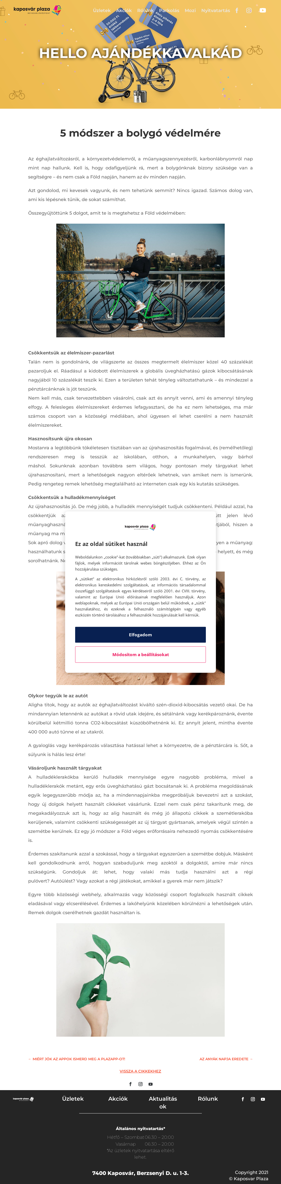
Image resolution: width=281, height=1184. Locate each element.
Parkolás (169, 10)
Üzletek (102, 10)
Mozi (190, 10)
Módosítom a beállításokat (140, 654)
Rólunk (145, 10)
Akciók (124, 10)
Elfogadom (140, 635)
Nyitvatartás (215, 10)
